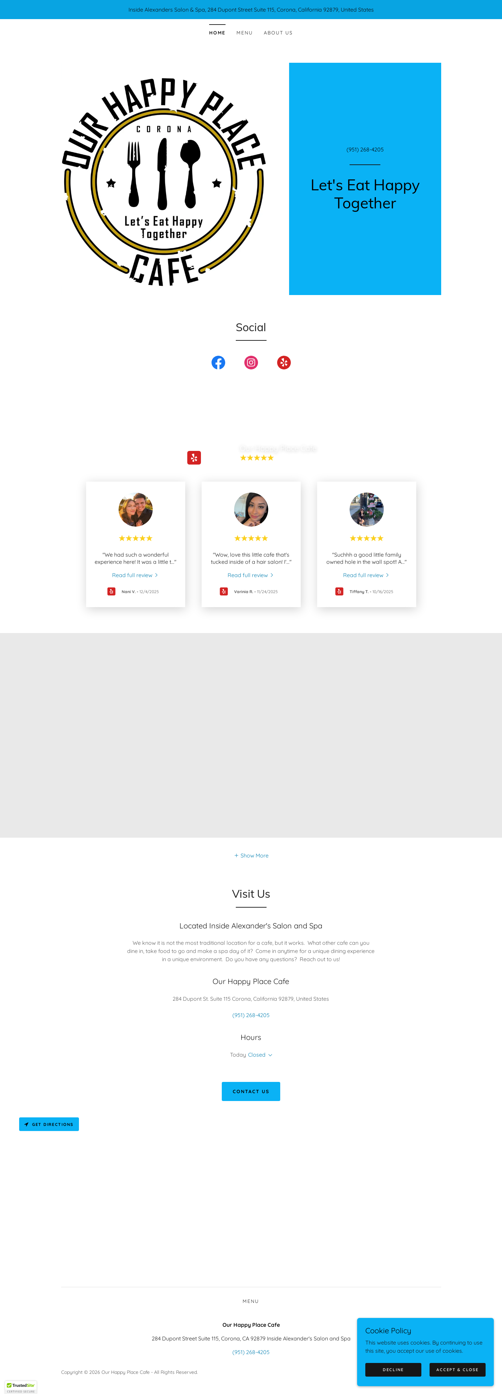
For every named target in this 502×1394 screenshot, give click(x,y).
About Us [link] (278, 33)
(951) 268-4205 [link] (365, 149)
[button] (251, 855)
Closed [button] (257, 1054)
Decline (393, 1369)
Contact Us (251, 1091)
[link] (365, 206)
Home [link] (217, 33)
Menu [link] (244, 33)
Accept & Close (457, 1369)
